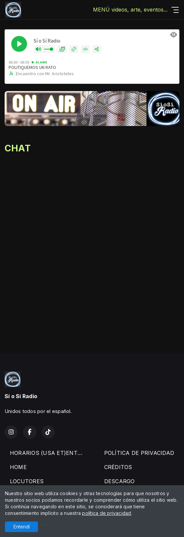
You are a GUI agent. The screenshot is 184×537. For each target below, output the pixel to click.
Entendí (22, 526)
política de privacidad (106, 513)
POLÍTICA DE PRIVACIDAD (139, 453)
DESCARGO (119, 481)
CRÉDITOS (118, 467)
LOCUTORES (27, 481)
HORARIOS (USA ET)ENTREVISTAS (49, 453)
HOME (18, 467)
